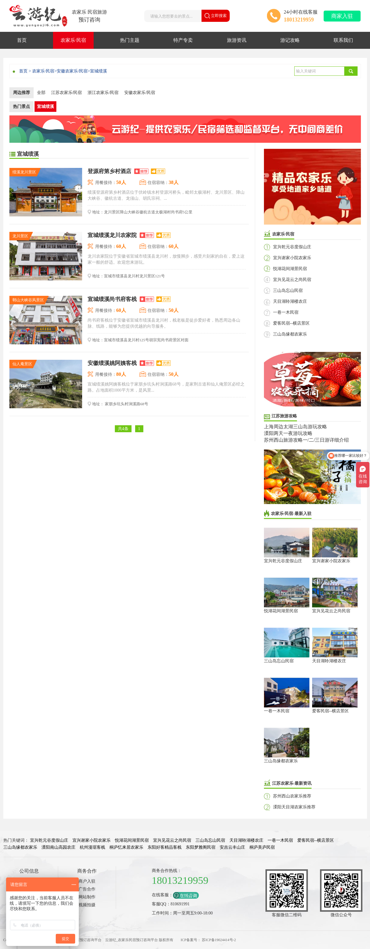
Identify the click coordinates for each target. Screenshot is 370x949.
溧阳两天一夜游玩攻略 (288, 433)
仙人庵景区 (22, 364)
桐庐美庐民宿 (262, 847)
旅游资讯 (236, 40)
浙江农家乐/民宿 (103, 92)
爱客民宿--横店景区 (291, 323)
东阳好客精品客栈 (165, 847)
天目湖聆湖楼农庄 (290, 301)
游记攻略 (290, 40)
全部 (41, 92)
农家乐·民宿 (73, 40)
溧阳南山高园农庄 (58, 847)
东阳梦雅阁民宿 (200, 847)
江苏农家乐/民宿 (66, 92)
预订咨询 (89, 20)
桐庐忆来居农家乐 (126, 847)
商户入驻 (86, 881)
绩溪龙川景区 (24, 172)
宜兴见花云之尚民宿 (292, 279)
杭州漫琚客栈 (92, 847)
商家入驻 (342, 16)
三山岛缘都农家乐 (290, 334)
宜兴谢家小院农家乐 (292, 258)
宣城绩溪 (98, 71)
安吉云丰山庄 (232, 847)
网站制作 (86, 897)
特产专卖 (183, 40)
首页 (22, 40)
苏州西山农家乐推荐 (292, 796)
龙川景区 (20, 236)
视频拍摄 (86, 905)
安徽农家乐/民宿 (72, 71)
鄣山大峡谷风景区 (28, 300)
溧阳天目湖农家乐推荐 (294, 807)
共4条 (123, 428)
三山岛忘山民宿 (288, 290)
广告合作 (86, 889)
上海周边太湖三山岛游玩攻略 (295, 426)
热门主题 (129, 40)
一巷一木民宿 (285, 312)
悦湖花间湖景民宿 (290, 268)
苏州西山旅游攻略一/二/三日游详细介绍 (306, 440)
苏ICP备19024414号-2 (219, 940)
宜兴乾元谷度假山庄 (292, 247)
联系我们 (343, 40)
